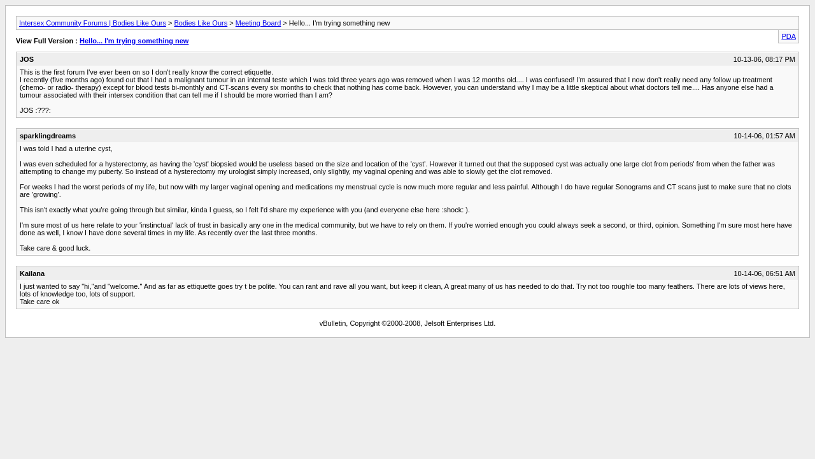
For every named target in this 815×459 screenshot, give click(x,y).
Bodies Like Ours (200, 23)
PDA (788, 36)
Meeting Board (258, 23)
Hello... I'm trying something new (134, 41)
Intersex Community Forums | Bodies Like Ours (92, 23)
